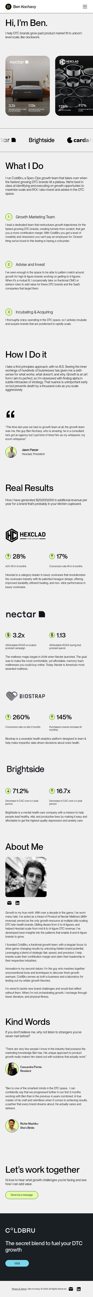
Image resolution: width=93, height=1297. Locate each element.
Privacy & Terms (19, 1289)
